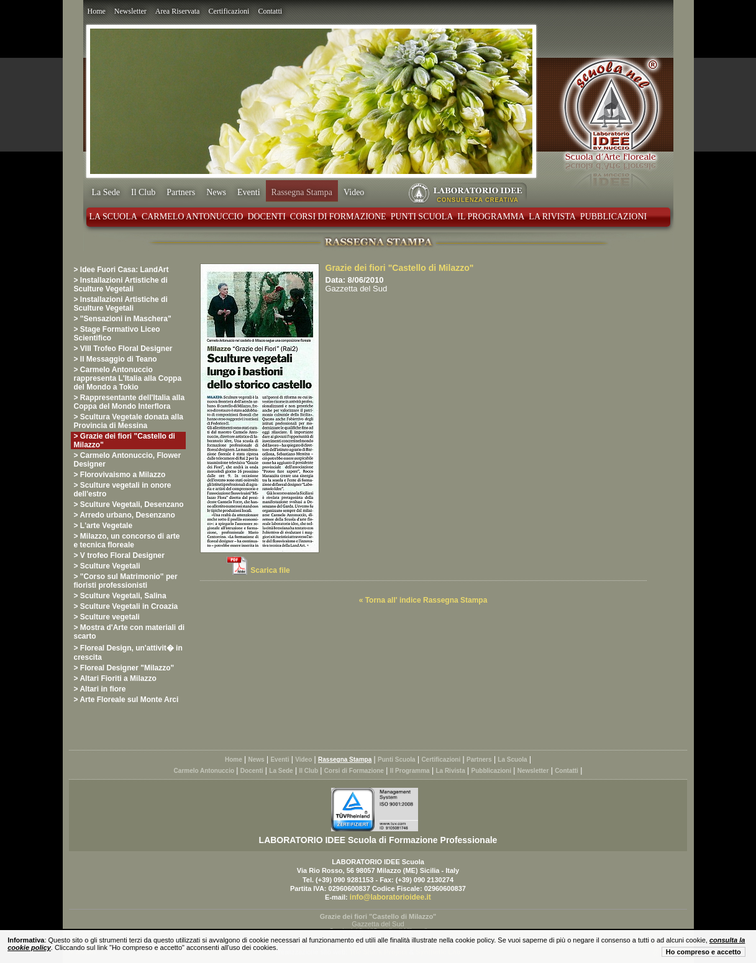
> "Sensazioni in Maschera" (122, 318)
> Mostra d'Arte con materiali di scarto (129, 632)
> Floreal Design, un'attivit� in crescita (128, 653)
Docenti (266, 216)
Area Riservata (177, 11)
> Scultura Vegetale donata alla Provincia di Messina (128, 421)
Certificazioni (228, 11)
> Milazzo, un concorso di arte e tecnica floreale (127, 540)
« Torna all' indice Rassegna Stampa (423, 600)
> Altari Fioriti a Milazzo (115, 678)
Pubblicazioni (613, 216)
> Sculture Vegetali (107, 566)
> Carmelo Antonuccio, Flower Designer (127, 459)
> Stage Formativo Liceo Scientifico (117, 333)
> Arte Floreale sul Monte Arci (126, 699)
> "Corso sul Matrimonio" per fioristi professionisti (126, 581)
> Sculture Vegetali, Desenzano (129, 504)
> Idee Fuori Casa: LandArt (121, 269)
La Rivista (552, 216)
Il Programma (490, 216)
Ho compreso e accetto (703, 952)
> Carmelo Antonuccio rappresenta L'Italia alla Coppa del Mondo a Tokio (128, 378)
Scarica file (269, 570)
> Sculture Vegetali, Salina (120, 595)
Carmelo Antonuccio (192, 216)
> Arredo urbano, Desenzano (124, 515)
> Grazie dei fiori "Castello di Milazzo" (124, 440)
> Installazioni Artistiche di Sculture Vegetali (121, 284)
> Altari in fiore (100, 689)
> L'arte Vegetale (103, 525)
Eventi (248, 192)
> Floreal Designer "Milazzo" (124, 668)
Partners (180, 192)
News (216, 192)
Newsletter (130, 11)
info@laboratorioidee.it (390, 897)
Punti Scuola (422, 216)
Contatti (270, 11)
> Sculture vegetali (107, 617)
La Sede (106, 192)
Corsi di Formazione (338, 216)
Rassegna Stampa (301, 192)
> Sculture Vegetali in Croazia (126, 606)
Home (97, 11)
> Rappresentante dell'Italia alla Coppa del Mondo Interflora (129, 402)
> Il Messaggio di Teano (115, 359)
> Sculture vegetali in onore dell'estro (122, 489)
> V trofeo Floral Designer (119, 555)
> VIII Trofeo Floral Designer (123, 348)
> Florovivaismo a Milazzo (120, 474)
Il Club (143, 192)
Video (354, 192)
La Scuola (113, 216)
